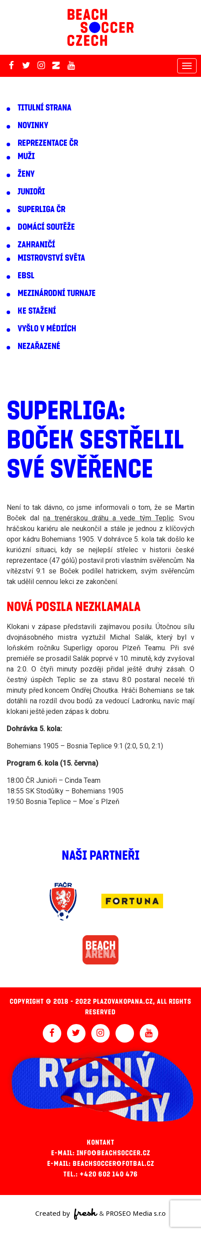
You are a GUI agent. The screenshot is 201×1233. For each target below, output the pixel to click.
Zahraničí (36, 244)
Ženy (26, 174)
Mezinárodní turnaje (57, 293)
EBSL (26, 275)
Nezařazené (39, 346)
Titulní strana (44, 107)
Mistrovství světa (51, 258)
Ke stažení (37, 311)
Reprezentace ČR (48, 143)
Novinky (33, 125)
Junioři (31, 191)
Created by (66, 1214)
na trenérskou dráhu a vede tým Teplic (108, 518)
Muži (26, 156)
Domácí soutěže (46, 227)
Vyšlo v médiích (47, 328)
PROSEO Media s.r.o (136, 1213)
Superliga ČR (41, 209)
